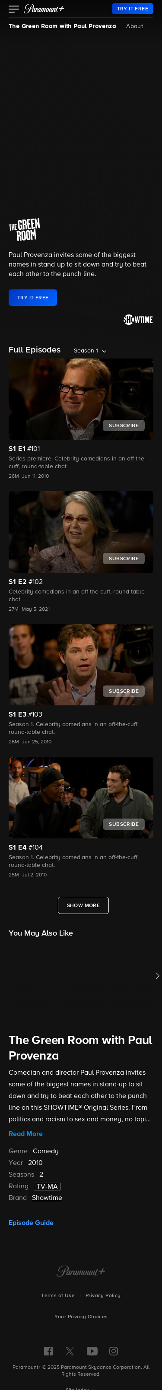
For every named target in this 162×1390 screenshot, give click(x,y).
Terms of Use (58, 1295)
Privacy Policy (103, 1295)
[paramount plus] (44, 8)
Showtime (47, 1198)
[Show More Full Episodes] (83, 905)
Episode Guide (31, 1222)
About (134, 26)
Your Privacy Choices (81, 1317)
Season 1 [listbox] (86, 351)
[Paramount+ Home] (81, 1272)
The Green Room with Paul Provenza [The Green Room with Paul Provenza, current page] (62, 26)
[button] (14, 10)
